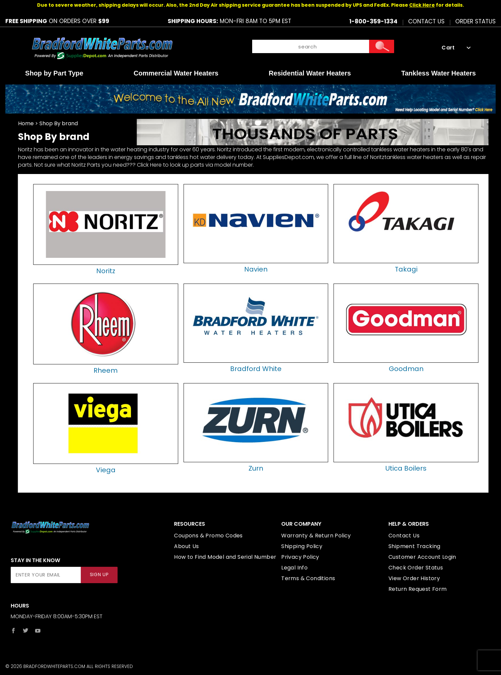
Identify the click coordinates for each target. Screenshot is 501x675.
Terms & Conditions (308, 578)
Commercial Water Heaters (176, 73)
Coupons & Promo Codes (208, 535)
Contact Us (426, 21)
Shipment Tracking (414, 546)
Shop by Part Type (54, 73)
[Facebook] (13, 630)
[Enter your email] (46, 575)
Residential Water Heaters (310, 73)
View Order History (414, 578)
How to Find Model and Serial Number (225, 557)
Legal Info (294, 567)
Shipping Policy (301, 546)
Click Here (422, 5)
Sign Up (99, 574)
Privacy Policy (300, 557)
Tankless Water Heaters (438, 73)
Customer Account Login (422, 557)
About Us (186, 546)
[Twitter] (25, 630)
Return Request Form (417, 589)
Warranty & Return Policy (316, 535)
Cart (456, 47)
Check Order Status (415, 567)
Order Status (475, 21)
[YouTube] (38, 630)
